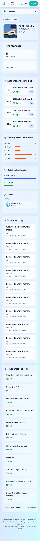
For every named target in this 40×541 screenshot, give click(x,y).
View (31, 92)
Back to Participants (10, 19)
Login (33, 3)
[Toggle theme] (26, 3)
